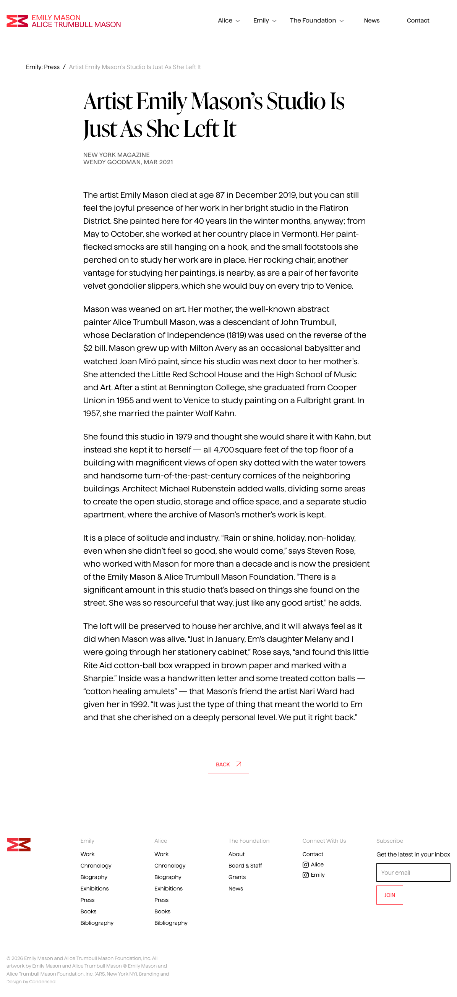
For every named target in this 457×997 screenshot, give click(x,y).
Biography (95, 877)
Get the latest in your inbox (413, 855)
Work (88, 854)
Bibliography (98, 924)
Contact (424, 19)
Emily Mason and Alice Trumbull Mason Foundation (63, 19)
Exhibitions (96, 889)
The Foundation (339, 19)
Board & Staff (246, 866)
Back (228, 764)
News (391, 19)
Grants (237, 877)
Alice (251, 19)
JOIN (389, 895)
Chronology (97, 866)
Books (89, 913)
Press (88, 901)
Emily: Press (43, 67)
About (237, 854)
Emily (287, 19)
